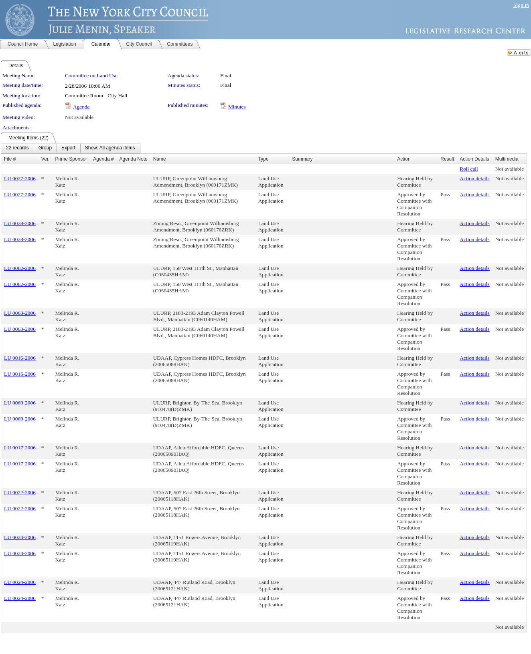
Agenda (81, 107)
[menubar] (70, 148)
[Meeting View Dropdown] (110, 148)
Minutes (237, 107)
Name (159, 159)
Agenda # (103, 159)
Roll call (469, 169)
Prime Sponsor (71, 159)
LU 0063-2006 (20, 313)
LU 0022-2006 (20, 492)
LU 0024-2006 (20, 582)
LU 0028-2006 (20, 223)
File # (10, 159)
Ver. (45, 159)
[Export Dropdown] (68, 148)
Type (263, 159)
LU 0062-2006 (20, 268)
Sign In (521, 5)
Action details (474, 178)
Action (403, 159)
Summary (302, 159)
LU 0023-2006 (20, 537)
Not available (79, 117)
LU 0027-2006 (20, 178)
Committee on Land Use (91, 75)
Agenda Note (134, 159)
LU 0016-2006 (20, 358)
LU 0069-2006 (20, 403)
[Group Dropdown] (45, 148)
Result (447, 159)
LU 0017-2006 (20, 448)
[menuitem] (17, 148)
